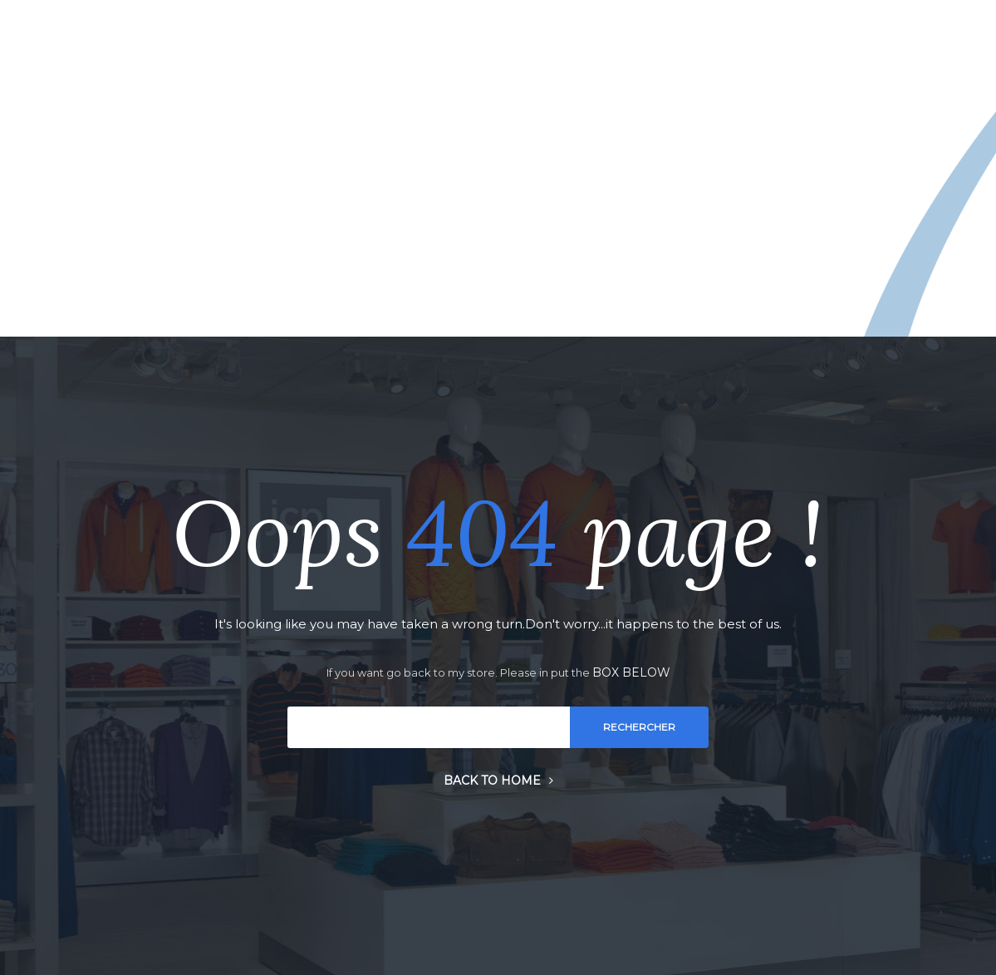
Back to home (498, 780)
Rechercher (639, 727)
